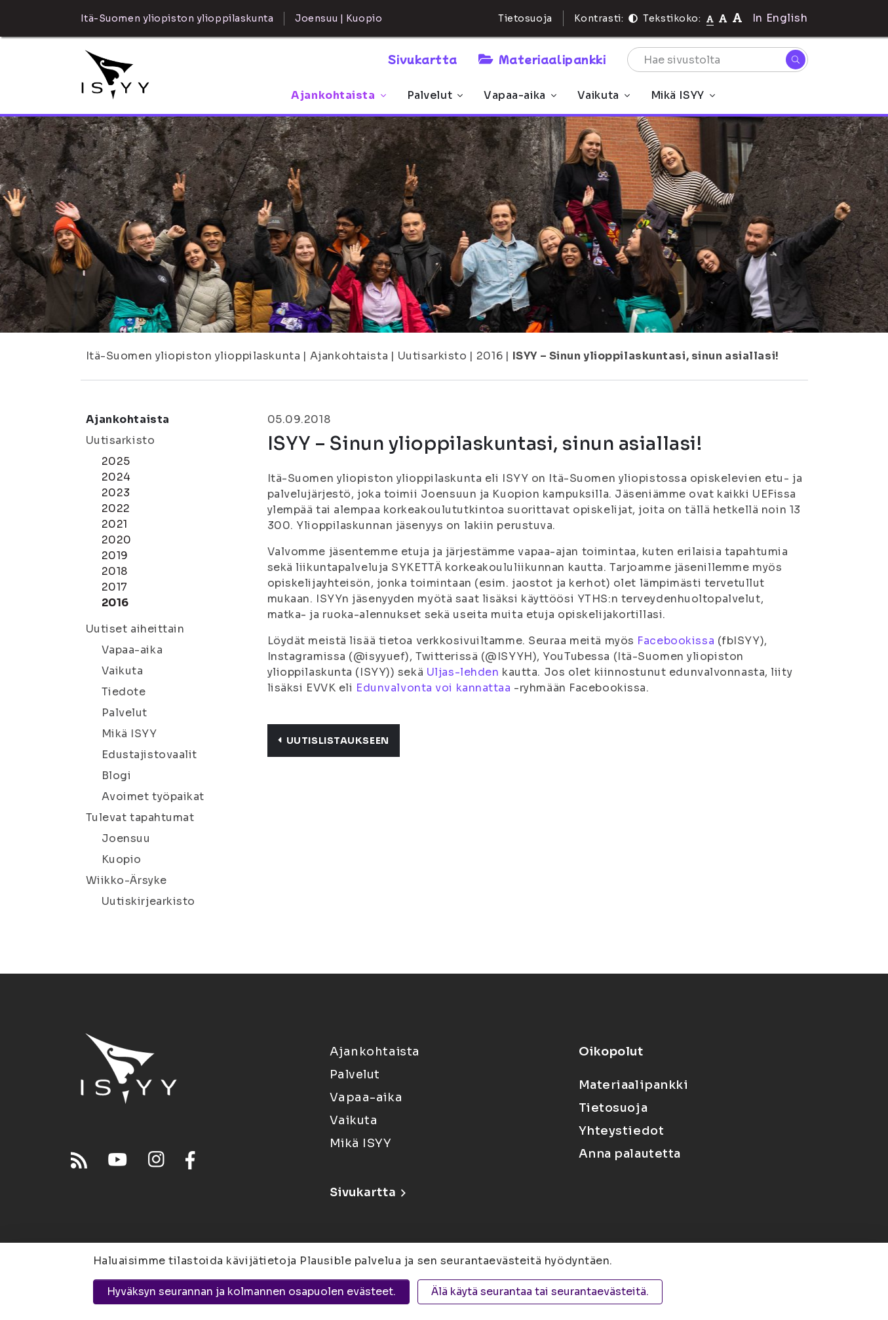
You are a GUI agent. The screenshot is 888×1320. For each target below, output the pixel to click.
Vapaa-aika (520, 95)
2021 (115, 524)
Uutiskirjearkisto (149, 901)
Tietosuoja (525, 18)
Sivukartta (422, 59)
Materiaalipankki (542, 59)
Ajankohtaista (338, 95)
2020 (117, 540)
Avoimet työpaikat (153, 796)
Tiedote (124, 692)
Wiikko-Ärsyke (126, 880)
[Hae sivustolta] (717, 59)
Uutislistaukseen (333, 740)
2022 (116, 508)
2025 (116, 461)
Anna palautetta (630, 1153)
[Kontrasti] (633, 18)
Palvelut (435, 95)
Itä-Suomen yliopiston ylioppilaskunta (193, 356)
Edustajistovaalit (150, 754)
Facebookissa (675, 641)
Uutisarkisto (432, 356)
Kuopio (122, 859)
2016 (489, 356)
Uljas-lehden (463, 672)
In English (780, 18)
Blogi (117, 775)
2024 (116, 477)
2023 (116, 493)
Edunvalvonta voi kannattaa (433, 688)
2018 (115, 571)
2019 (115, 555)
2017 (115, 587)
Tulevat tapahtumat (140, 817)
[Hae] (795, 59)
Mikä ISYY (683, 95)
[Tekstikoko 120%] (737, 18)
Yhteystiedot (622, 1131)
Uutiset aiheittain (135, 629)
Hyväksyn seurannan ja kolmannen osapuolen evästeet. (251, 1291)
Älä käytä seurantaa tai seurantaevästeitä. (540, 1291)
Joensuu (126, 838)
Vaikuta (603, 95)
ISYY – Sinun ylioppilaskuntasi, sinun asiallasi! (645, 356)
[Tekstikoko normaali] (710, 18)
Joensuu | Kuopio (338, 18)
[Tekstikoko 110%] (723, 18)
